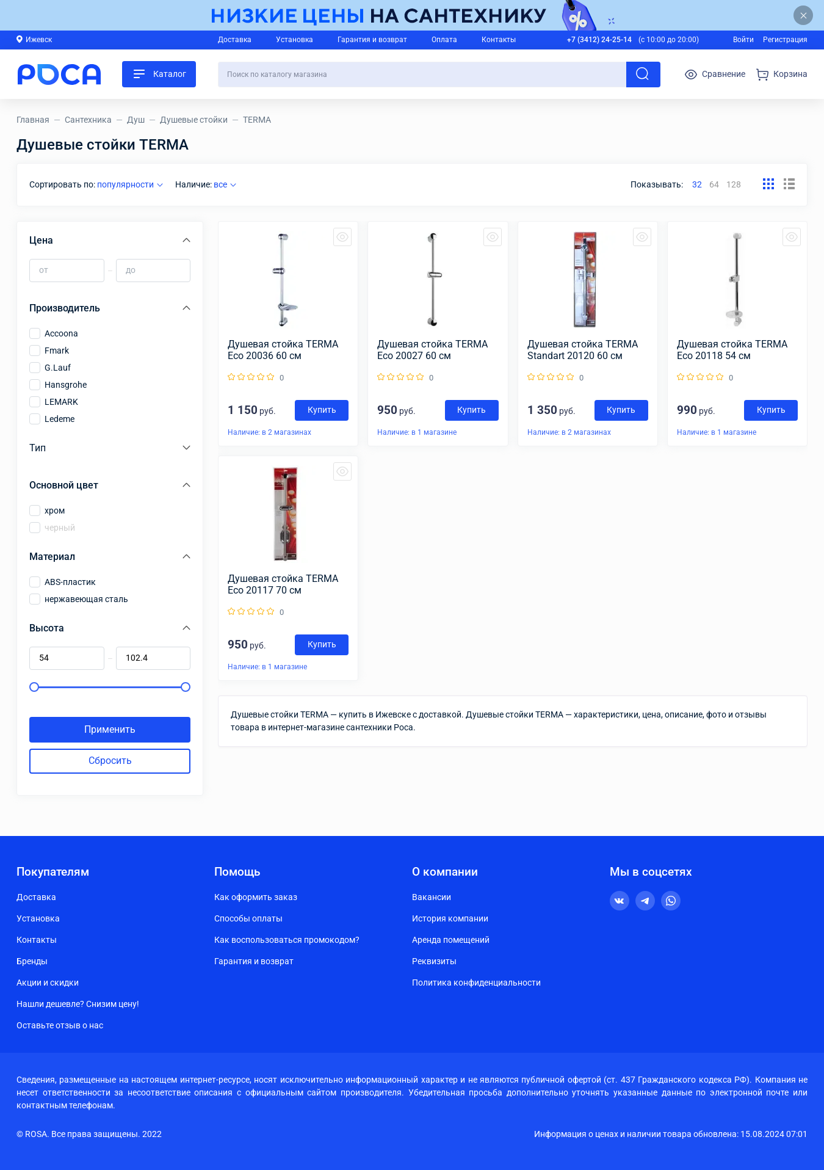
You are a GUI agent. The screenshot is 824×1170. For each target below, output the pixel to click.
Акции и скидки (47, 982)
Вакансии (431, 897)
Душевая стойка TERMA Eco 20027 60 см (432, 350)
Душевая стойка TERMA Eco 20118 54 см (732, 350)
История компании (450, 918)
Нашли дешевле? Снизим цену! (77, 1004)
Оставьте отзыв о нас (59, 1025)
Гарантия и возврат (372, 39)
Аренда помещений (451, 940)
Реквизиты (434, 961)
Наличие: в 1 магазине (417, 432)
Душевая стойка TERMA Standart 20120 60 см (582, 350)
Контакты (499, 39)
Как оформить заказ (255, 897)
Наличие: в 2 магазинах (269, 432)
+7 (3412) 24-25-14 (599, 39)
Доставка (234, 39)
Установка (294, 39)
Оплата (444, 39)
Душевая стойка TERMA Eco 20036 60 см (283, 350)
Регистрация (785, 39)
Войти (743, 39)
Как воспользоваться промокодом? (287, 940)
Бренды (32, 961)
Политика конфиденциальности (476, 982)
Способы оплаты (248, 918)
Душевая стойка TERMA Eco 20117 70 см (283, 584)
